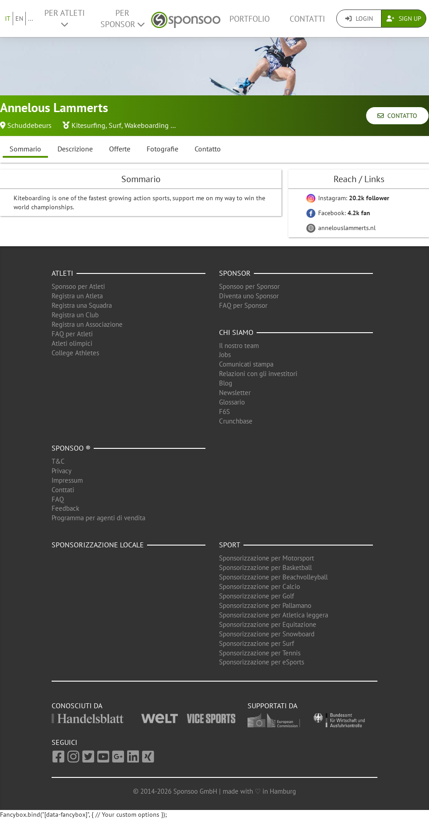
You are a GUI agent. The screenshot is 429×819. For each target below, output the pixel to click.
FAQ (58, 499)
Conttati (63, 489)
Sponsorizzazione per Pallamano (265, 605)
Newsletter (235, 392)
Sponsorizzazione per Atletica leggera (273, 615)
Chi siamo (236, 332)
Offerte (119, 148)
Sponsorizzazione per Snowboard (267, 634)
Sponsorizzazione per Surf (256, 643)
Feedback (65, 508)
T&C (58, 461)
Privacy (62, 470)
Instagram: (347, 198)
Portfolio (249, 19)
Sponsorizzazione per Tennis (259, 653)
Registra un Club (75, 315)
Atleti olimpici (72, 343)
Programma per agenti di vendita (98, 517)
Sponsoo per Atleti (78, 286)
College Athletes (75, 352)
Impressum (67, 480)
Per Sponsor (122, 18)
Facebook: (338, 213)
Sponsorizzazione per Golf (256, 596)
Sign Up (403, 18)
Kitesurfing (88, 125)
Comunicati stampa (246, 364)
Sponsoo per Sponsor (249, 286)
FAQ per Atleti (72, 333)
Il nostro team (239, 345)
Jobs (225, 354)
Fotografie (162, 148)
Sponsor (235, 273)
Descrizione (75, 148)
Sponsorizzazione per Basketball (265, 567)
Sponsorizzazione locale (98, 544)
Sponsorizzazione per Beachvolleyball (273, 577)
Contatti (307, 19)
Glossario (232, 402)
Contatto (397, 116)
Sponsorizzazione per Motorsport (266, 558)
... (30, 18)
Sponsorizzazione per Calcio (259, 586)
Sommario (25, 148)
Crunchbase (236, 421)
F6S (224, 411)
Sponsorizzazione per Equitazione (267, 624)
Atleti (62, 273)
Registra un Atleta (77, 296)
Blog (225, 383)
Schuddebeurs (29, 125)
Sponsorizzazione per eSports (261, 662)
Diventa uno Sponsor (249, 296)
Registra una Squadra (82, 305)
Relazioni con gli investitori (258, 373)
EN (19, 18)
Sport (229, 544)
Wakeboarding (146, 125)
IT (7, 18)
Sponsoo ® (71, 447)
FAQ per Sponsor (243, 305)
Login (359, 18)
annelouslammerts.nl (341, 228)
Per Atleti (64, 18)
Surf (115, 125)
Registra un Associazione (87, 324)
